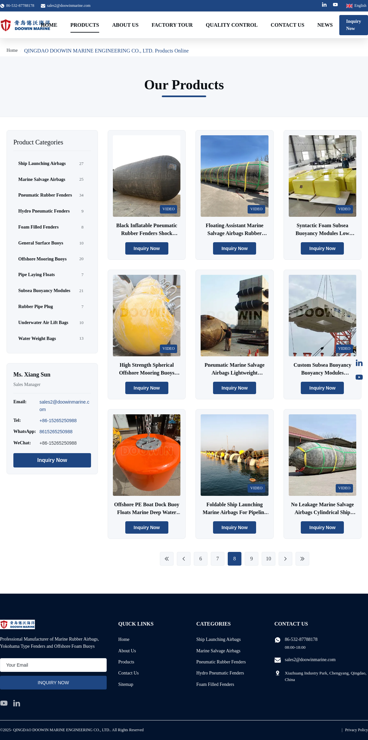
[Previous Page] (184, 559)
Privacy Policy (356, 730)
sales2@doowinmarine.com (68, 5)
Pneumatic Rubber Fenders (221, 661)
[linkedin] (17, 703)
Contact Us (287, 25)
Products (84, 25)
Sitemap (125, 684)
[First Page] (167, 559)
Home (49, 25)
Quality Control (232, 25)
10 (268, 558)
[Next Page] (285, 559)
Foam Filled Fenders (215, 684)
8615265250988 (55, 431)
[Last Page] (302, 559)
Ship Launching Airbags (218, 639)
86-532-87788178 (301, 639)
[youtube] (4, 703)
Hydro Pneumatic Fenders (220, 673)
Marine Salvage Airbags (218, 650)
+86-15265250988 (58, 420)
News (325, 25)
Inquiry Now (353, 25)
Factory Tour (172, 25)
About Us (125, 25)
